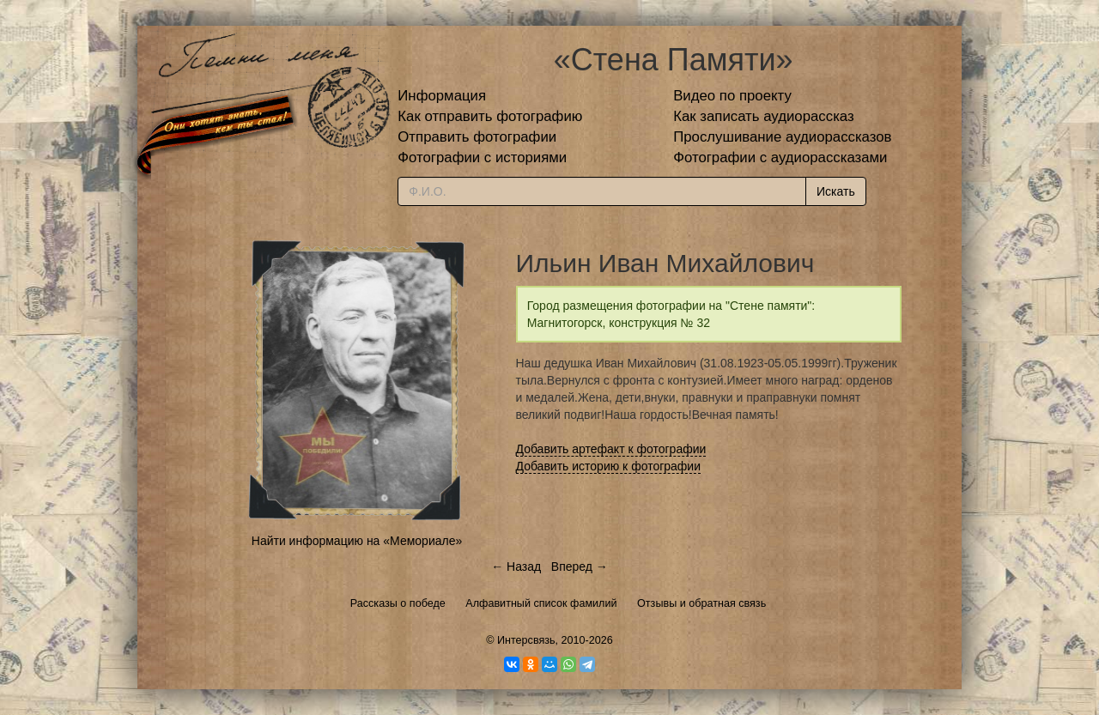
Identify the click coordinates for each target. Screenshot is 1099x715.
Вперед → (579, 566)
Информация (442, 96)
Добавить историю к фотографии (608, 466)
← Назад (516, 566)
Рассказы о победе (398, 603)
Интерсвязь (526, 640)
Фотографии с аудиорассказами (780, 157)
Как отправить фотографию (490, 116)
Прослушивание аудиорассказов (782, 137)
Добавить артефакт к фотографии (611, 449)
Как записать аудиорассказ (763, 116)
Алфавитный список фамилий (540, 603)
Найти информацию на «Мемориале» (357, 541)
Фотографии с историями (482, 157)
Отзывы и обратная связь (701, 603)
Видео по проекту (732, 96)
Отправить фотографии (477, 137)
